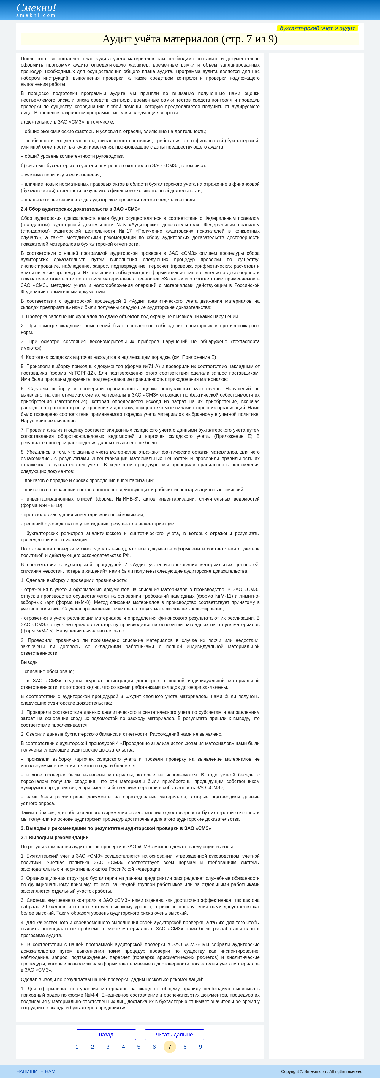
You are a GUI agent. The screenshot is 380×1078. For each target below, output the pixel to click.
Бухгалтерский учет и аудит (317, 28)
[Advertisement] (316, 145)
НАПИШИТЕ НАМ (36, 1071)
